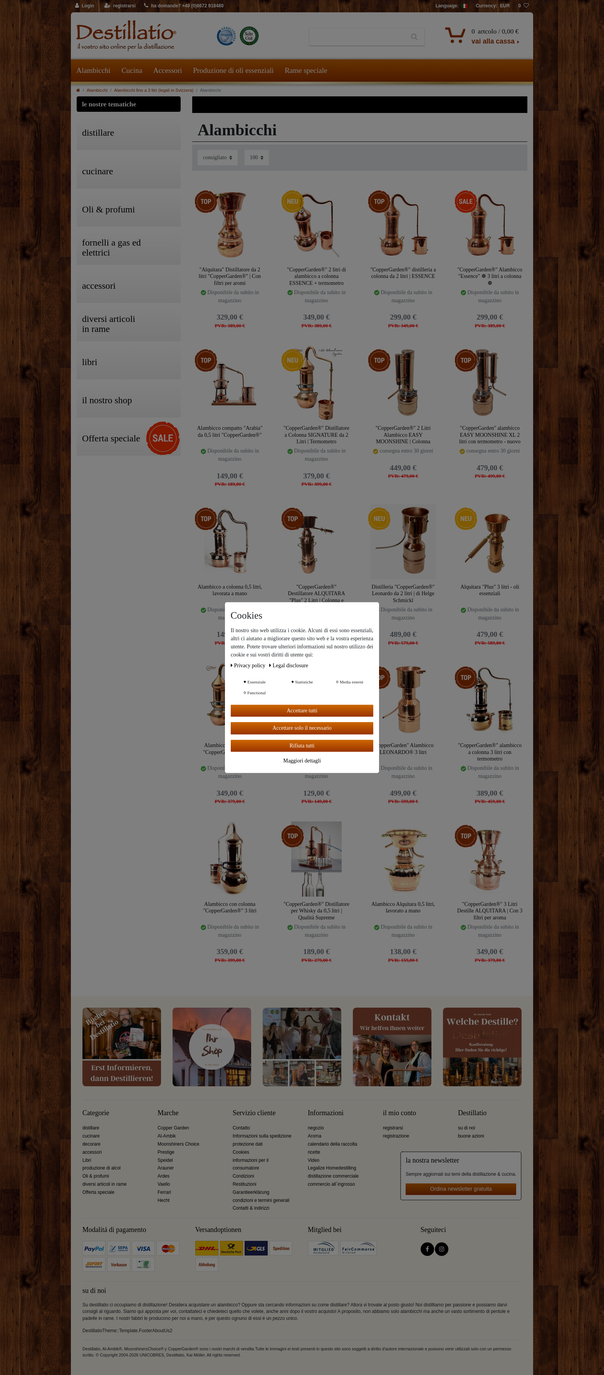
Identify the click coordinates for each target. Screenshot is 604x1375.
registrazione (396, 1136)
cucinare (91, 1136)
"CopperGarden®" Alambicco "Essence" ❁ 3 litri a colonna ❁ (489, 276)
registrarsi (393, 1128)
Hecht (163, 1200)
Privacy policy (249, 665)
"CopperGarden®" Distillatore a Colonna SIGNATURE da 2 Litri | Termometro (316, 434)
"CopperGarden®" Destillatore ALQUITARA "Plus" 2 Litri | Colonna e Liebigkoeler (316, 593)
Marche (168, 1113)
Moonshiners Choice (178, 1144)
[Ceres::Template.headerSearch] (414, 37)
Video (313, 1160)
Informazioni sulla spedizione (262, 1136)
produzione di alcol (101, 1168)
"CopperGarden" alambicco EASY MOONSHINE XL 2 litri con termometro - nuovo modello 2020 (489, 434)
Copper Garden (173, 1128)
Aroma (314, 1136)
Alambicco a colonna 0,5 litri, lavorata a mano (230, 590)
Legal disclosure (288, 665)
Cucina (131, 70)
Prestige (166, 1152)
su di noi (466, 1128)
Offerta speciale (98, 1192)
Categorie (95, 1113)
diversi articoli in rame (104, 1184)
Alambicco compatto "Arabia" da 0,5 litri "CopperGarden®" (229, 431)
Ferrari (164, 1192)
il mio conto (399, 1113)
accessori (92, 1152)
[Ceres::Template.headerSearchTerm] (356, 37)
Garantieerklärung (251, 1192)
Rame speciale (306, 70)
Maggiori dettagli (302, 761)
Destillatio (472, 1113)
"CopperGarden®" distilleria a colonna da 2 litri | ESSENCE (403, 273)
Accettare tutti (302, 711)
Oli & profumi (95, 1176)
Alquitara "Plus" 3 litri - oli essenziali (489, 590)
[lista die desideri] (523, 6)
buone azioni (471, 1136)
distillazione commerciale (333, 1176)
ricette (314, 1152)
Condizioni (243, 1176)
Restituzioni (244, 1184)
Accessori (167, 70)
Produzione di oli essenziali (233, 70)
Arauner (166, 1168)
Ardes (163, 1176)
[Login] (85, 6)
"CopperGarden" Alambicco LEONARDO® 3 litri (403, 748)
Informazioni (326, 1113)
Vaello (164, 1184)
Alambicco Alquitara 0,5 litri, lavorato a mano (403, 907)
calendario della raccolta (332, 1144)
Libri (86, 1160)
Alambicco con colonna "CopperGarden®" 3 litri (230, 907)
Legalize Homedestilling (332, 1168)
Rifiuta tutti (302, 746)
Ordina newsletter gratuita (461, 1189)
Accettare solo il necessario (302, 728)
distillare (90, 1128)
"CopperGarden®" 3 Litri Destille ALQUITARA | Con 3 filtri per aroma (490, 910)
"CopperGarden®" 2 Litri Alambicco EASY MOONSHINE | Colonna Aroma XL (403, 434)
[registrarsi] (120, 6)
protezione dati (248, 1144)
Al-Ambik (167, 1136)
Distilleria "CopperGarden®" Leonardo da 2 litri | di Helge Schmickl (403, 593)
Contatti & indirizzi (251, 1208)
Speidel (165, 1160)
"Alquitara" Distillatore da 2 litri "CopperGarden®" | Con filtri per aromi (230, 276)
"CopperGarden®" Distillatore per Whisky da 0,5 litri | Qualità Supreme (316, 910)
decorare (91, 1144)
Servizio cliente (254, 1113)
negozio (316, 1128)
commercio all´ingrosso (331, 1184)
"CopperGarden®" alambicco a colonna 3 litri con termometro (490, 751)
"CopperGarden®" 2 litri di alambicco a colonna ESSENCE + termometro (316, 276)
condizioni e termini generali (261, 1200)
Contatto (241, 1128)
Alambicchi (93, 70)
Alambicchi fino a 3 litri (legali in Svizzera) (153, 90)
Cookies (241, 1152)
